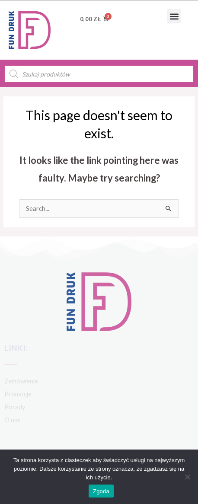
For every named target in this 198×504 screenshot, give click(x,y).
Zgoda (101, 491)
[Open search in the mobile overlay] (99, 74)
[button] (174, 16)
